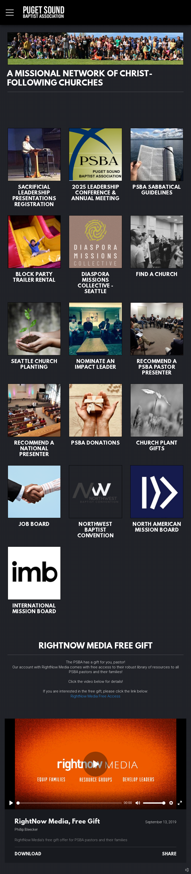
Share (169, 854)
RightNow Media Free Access (95, 696)
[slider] (69, 803)
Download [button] (28, 854)
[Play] (11, 803)
